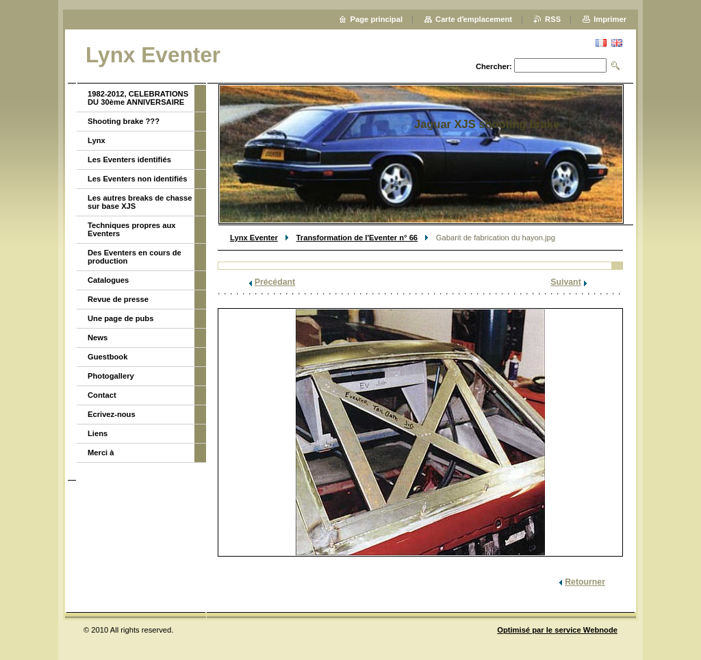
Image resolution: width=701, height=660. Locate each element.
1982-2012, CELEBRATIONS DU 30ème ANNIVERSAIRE (138, 98)
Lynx (96, 140)
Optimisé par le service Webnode (557, 630)
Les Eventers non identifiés (137, 179)
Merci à (101, 452)
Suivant (565, 282)
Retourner (585, 582)
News (97, 337)
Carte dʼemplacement (473, 19)
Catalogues (108, 280)
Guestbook (107, 357)
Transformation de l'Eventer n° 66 (357, 237)
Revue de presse (118, 299)
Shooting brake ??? (124, 121)
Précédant (275, 282)
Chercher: (494, 66)
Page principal (376, 19)
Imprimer (610, 19)
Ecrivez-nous (112, 414)
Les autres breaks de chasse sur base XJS (140, 202)
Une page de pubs (120, 318)
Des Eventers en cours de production (134, 257)
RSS (553, 19)
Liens (97, 433)
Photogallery (111, 376)
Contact (102, 395)
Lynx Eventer (254, 237)
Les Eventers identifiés (129, 159)
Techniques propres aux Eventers (131, 229)
